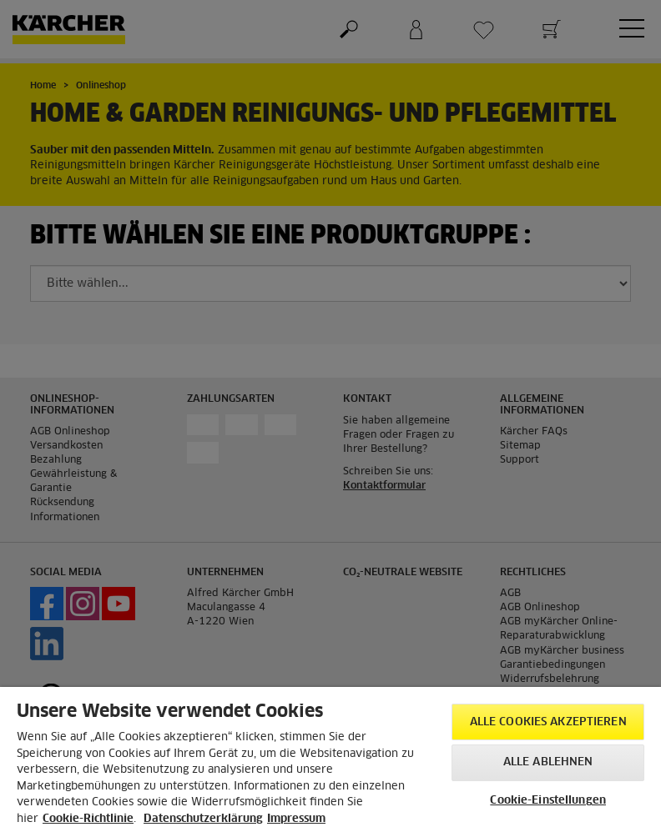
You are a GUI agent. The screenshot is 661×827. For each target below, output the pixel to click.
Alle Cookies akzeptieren (548, 722)
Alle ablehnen (548, 762)
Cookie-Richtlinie (88, 819)
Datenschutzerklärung (203, 819)
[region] (330, 757)
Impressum (296, 819)
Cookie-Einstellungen (548, 800)
